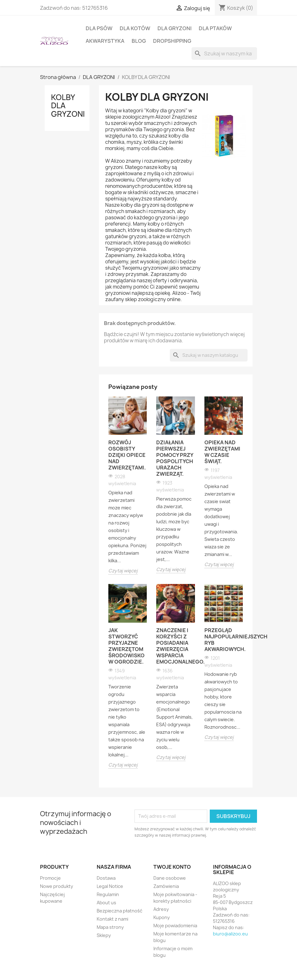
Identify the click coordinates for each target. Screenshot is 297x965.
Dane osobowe (169, 878)
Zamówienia (166, 886)
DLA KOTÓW (135, 28)
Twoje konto (172, 866)
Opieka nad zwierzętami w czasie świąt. (222, 452)
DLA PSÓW (99, 28)
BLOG (139, 40)
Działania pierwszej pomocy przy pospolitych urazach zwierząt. (174, 458)
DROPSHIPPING (172, 40)
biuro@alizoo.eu (230, 934)
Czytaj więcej (123, 571)
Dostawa (106, 878)
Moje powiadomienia (175, 926)
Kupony (161, 917)
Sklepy (104, 935)
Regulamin (108, 894)
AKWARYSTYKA (105, 40)
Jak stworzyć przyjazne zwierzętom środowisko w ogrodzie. (126, 646)
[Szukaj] (224, 53)
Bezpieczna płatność (119, 911)
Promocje (50, 878)
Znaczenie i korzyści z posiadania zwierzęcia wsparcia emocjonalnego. (175, 646)
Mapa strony (110, 927)
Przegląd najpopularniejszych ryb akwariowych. (223, 640)
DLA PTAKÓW (215, 28)
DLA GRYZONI (174, 28)
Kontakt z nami (112, 919)
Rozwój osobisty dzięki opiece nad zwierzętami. (127, 455)
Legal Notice (110, 886)
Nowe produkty (56, 886)
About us (106, 903)
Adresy (161, 909)
